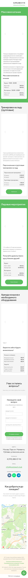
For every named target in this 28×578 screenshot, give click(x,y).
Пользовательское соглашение (11, 563)
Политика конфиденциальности (13, 561)
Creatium (17, 576)
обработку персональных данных (14, 438)
